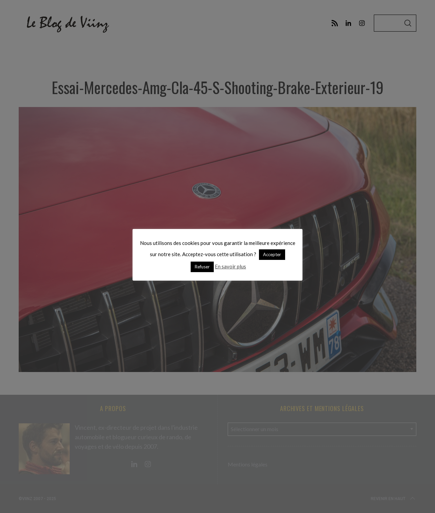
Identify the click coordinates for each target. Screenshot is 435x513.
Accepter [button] (272, 254)
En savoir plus (230, 266)
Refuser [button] (202, 266)
